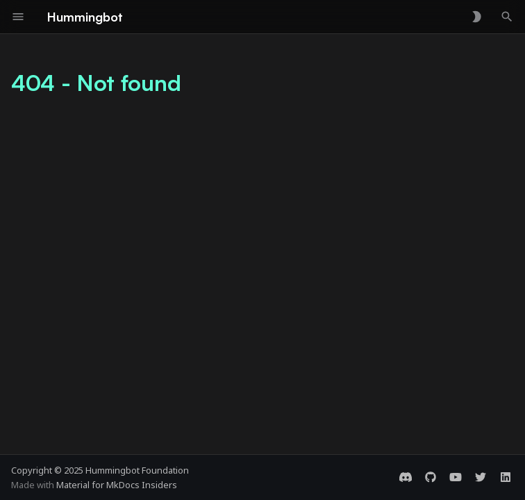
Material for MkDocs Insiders (116, 484)
